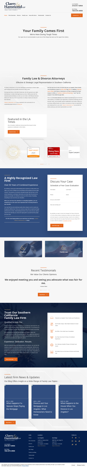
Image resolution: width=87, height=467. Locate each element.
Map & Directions (41, 445)
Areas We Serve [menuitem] (33, 15)
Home (30, 437)
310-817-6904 (77, 5)
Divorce (30, 443)
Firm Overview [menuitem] (12, 15)
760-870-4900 (77, 11)
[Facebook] (72, 437)
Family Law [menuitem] (25, 15)
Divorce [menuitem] (19, 15)
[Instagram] (72, 441)
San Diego (31, 449)
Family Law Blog (32, 452)
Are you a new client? (55, 199)
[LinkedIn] (75, 441)
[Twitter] (79, 437)
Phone (51, 194)
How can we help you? (55, 204)
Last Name (68, 189)
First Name (52, 189)
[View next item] (49, 164)
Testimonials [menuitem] (41, 15)
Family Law (31, 446)
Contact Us (31, 458)
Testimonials (31, 455)
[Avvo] (79, 441)
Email (67, 194)
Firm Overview (32, 440)
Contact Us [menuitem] (48, 15)
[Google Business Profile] (75, 437)
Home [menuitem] (5, 15)
